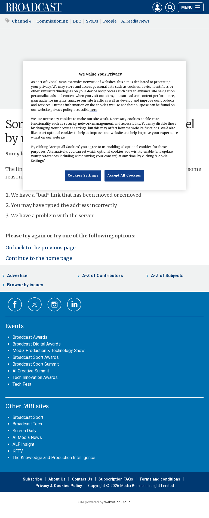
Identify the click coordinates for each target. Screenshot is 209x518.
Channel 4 (22, 21)
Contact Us (82, 479)
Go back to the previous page (40, 247)
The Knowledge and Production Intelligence (54, 457)
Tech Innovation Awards (35, 377)
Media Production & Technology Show (49, 350)
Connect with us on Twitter (34, 304)
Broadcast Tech (27, 423)
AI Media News (135, 21)
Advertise (17, 275)
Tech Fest (22, 384)
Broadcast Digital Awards (37, 344)
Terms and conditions (159, 479)
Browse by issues (25, 284)
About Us (57, 479)
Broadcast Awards (30, 337)
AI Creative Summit (31, 370)
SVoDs (92, 21)
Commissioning (52, 21)
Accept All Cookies (124, 175)
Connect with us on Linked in (74, 304)
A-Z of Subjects (167, 275)
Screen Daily (24, 430)
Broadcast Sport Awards (36, 357)
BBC (77, 21)
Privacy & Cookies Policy (58, 486)
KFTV (18, 451)
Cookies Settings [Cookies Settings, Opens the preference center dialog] (83, 175)
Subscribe (32, 479)
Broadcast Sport (28, 417)
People (109, 21)
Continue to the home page (38, 258)
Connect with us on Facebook (15, 304)
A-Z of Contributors (102, 275)
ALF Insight (23, 444)
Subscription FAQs (116, 479)
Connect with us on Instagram (54, 304)
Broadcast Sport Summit (36, 364)
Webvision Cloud (117, 502)
